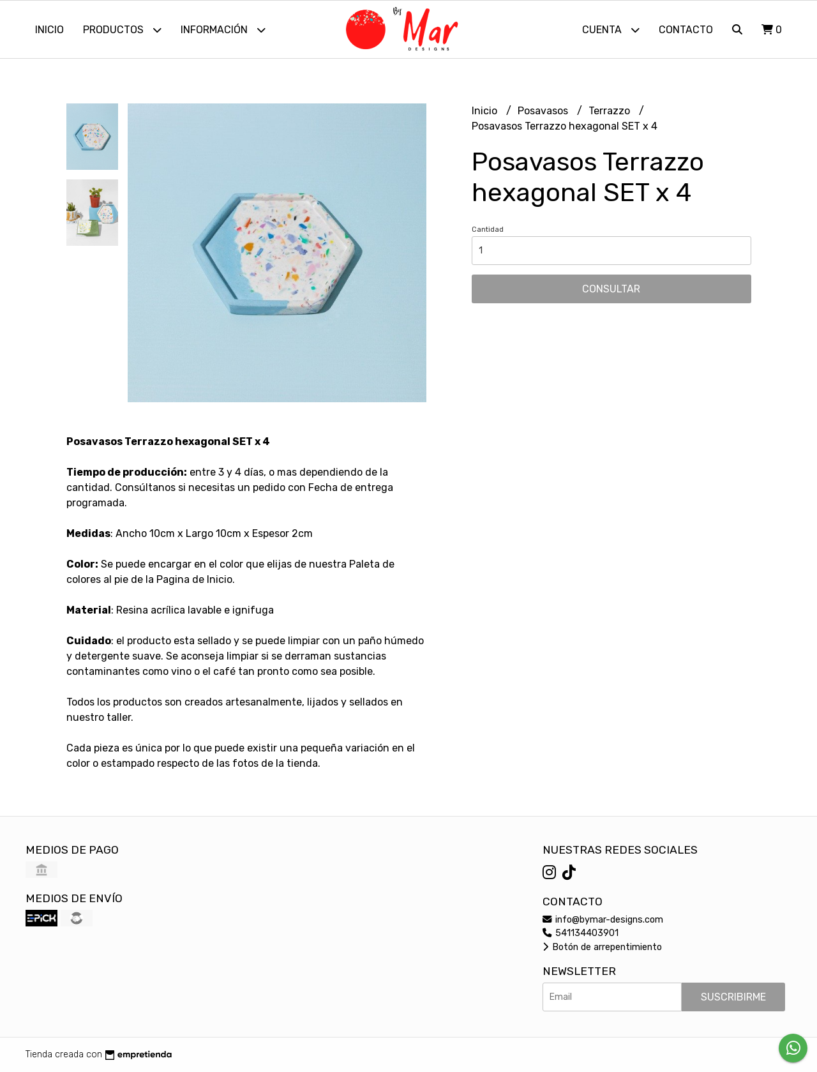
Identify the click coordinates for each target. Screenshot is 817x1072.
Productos (122, 30)
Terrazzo (610, 111)
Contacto (686, 30)
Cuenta (611, 30)
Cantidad (488, 229)
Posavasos (544, 111)
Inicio (49, 30)
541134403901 (580, 933)
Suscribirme (733, 997)
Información (223, 30)
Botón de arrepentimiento (602, 947)
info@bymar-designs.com (603, 919)
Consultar (611, 289)
